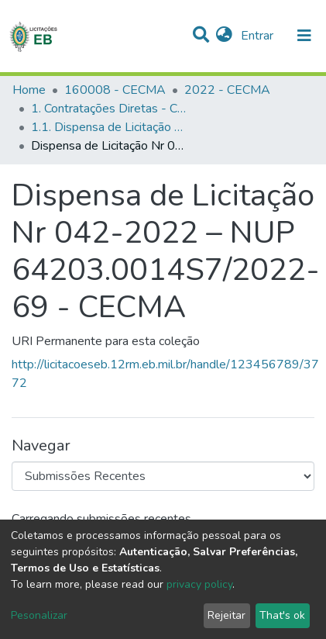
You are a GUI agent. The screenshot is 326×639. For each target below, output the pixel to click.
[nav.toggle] (304, 35)
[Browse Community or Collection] (163, 476)
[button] (224, 35)
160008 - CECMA (115, 89)
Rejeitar (226, 615)
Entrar (258, 35)
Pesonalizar (39, 615)
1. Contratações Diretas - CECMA (108, 108)
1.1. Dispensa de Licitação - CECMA (108, 127)
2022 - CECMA (227, 89)
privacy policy (199, 584)
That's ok (282, 615)
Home (29, 89)
